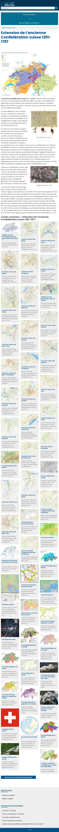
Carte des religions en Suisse (9, 667)
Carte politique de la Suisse (48, 736)
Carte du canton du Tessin (9, 311)
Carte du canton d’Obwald (47, 447)
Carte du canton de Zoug (48, 419)
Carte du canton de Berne (28, 240)
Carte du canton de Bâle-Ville (9, 532)
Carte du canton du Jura (48, 390)
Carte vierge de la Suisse (27, 674)
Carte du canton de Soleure (28, 339)
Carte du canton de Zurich (9, 272)
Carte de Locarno (47, 595)
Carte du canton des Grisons (48, 326)
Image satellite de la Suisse (9, 758)
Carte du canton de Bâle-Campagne (9, 374)
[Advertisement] (29, 48)
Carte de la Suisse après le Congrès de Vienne (9, 696)
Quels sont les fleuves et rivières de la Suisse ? (9, 562)
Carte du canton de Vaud (48, 241)
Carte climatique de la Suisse (49, 566)
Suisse (13, 27)
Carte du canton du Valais (48, 270)
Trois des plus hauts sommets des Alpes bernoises (48, 676)
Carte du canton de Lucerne (48, 361)
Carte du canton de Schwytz (9, 404)
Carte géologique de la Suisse (28, 646)
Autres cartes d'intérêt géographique (18, 777)
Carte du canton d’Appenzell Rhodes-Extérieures (28, 552)
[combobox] (28, 8)
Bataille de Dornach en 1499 (44, 185)
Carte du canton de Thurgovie (28, 367)
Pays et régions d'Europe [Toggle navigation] (29, 23)
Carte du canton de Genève (28, 400)
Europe (9, 27)
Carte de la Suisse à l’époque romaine (48, 622)
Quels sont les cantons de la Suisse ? (29, 614)
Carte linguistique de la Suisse (48, 649)
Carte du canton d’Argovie (27, 272)
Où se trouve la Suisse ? (29, 738)
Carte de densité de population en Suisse (28, 703)
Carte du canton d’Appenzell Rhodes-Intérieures (48, 510)
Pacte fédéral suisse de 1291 (44, 137)
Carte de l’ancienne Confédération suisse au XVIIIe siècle (48, 765)
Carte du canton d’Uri (9, 502)
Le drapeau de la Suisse (8, 730)
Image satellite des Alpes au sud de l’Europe (48, 708)
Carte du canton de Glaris (28, 496)
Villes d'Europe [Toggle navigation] (29, 14)
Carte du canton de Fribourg (28, 307)
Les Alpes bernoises (9, 639)
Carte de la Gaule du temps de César (28, 586)
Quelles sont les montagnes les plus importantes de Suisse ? (10, 237)
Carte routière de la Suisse (48, 477)
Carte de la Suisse (47, 537)
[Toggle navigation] (29, 19)
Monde (3, 27)
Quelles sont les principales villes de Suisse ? (48, 298)
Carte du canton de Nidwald (9, 437)
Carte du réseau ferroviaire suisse (27, 523)
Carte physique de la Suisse (9, 466)
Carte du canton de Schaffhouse (28, 457)
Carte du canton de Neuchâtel (28, 428)
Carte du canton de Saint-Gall (9, 345)
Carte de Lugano (8, 604)
